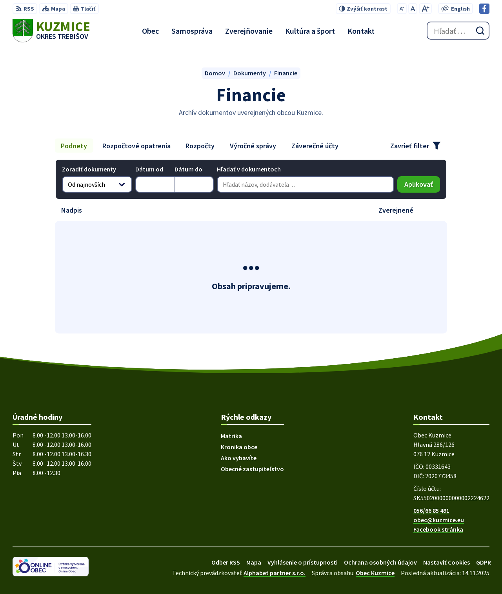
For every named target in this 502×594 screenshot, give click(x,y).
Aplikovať (422, 186)
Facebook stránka (438, 529)
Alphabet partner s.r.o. (275, 573)
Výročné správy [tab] (253, 145)
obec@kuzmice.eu (438, 520)
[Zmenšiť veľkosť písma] (402, 8)
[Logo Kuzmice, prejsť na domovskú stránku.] (51, 30)
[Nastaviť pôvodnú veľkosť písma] (412, 8)
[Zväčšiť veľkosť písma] (425, 8)
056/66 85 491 (431, 510)
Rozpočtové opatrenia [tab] (136, 145)
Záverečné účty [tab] (314, 145)
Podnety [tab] (74, 145)
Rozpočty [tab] (200, 145)
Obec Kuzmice (375, 573)
